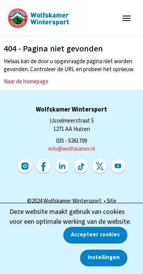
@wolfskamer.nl (71, 149)
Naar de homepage (26, 82)
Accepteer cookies (95, 235)
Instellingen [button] (104, 257)
